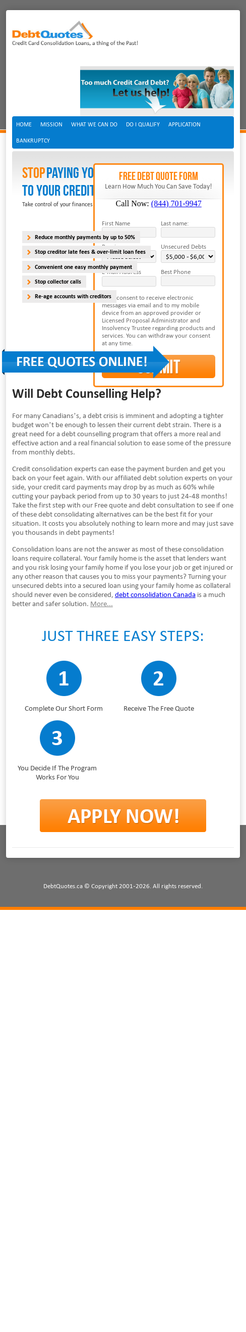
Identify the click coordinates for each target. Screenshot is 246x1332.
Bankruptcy (33, 140)
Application (184, 124)
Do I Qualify (143, 124)
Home (24, 124)
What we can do (94, 124)
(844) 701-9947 (176, 203)
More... (101, 603)
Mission (51, 124)
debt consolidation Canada (155, 594)
